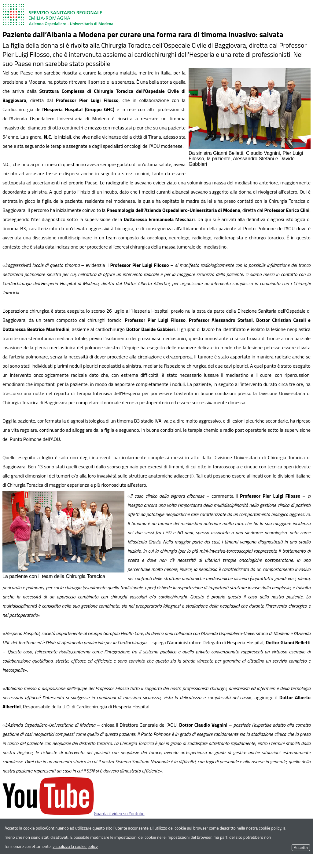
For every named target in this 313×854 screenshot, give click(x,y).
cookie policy (34, 828)
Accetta (301, 847)
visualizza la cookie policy (75, 846)
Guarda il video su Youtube (73, 813)
